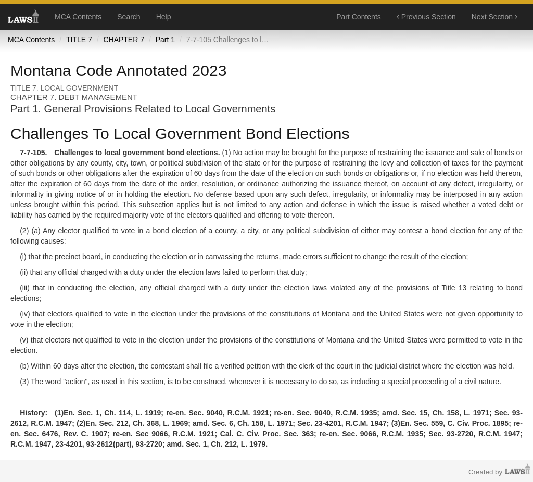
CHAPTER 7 (123, 39)
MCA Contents (78, 16)
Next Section (494, 16)
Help (163, 16)
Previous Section (426, 16)
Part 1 (165, 39)
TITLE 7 (79, 39)
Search (128, 16)
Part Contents (358, 16)
